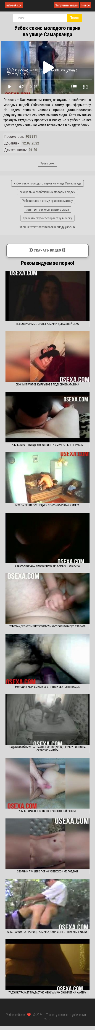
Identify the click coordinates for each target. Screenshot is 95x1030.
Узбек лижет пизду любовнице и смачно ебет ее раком (47, 445)
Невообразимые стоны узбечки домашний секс (47, 323)
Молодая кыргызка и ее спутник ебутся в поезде (47, 686)
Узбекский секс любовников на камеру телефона (47, 565)
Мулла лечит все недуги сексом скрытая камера (47, 505)
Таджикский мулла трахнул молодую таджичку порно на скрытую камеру (47, 749)
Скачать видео (47, 250)
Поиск (74, 18)
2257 (47, 1019)
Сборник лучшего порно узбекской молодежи (47, 871)
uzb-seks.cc (14, 5)
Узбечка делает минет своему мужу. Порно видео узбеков (47, 626)
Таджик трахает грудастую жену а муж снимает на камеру (47, 992)
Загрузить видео (66, 5)
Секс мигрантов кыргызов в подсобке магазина (47, 384)
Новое (86, 5)
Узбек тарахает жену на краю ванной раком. (47, 811)
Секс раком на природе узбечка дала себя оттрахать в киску (47, 932)
